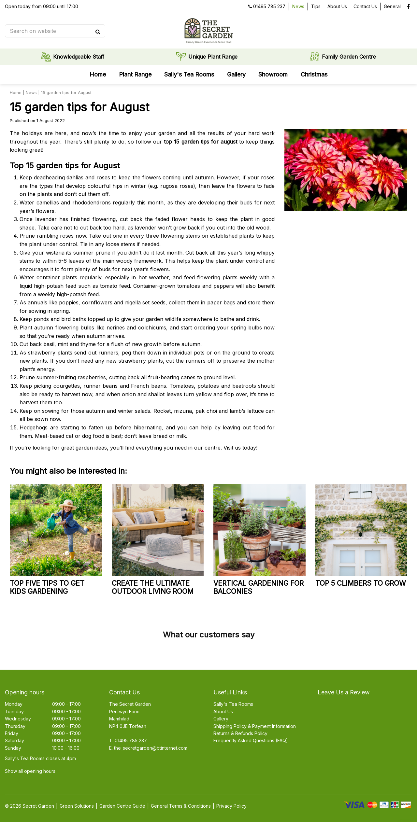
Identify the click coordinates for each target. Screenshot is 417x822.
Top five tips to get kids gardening (47, 587)
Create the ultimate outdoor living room (153, 587)
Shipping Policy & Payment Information (254, 726)
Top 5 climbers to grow (360, 583)
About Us (223, 711)
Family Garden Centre (349, 57)
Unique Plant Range (212, 57)
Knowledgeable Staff (78, 57)
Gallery (220, 718)
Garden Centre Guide (122, 806)
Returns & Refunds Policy (240, 733)
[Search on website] (52, 30)
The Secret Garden (130, 704)
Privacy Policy (231, 806)
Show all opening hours (30, 771)
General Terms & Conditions (181, 806)
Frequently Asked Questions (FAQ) (250, 740)
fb (408, 6)
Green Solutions (77, 806)
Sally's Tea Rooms (233, 704)
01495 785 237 (269, 6)
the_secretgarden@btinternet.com (150, 748)
